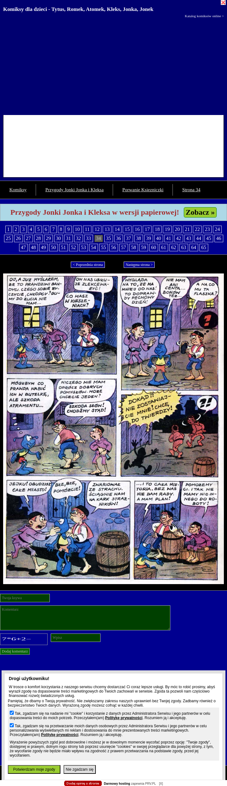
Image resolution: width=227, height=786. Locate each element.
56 (113, 247)
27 (28, 238)
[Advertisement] (113, 65)
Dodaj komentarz (15, 651)
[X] (161, 783)
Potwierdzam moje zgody (34, 769)
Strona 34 (191, 189)
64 (193, 247)
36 (118, 238)
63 (183, 247)
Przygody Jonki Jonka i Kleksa (74, 189)
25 (8, 238)
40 (158, 238)
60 (153, 247)
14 (117, 229)
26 (18, 238)
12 (97, 229)
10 (77, 229)
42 (178, 238)
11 (87, 229)
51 (63, 247)
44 (198, 238)
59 (143, 247)
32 (78, 238)
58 (133, 247)
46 (218, 238)
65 (203, 247)
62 (173, 247)
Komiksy (18, 189)
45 (208, 238)
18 (157, 229)
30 (58, 238)
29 (48, 238)
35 (108, 238)
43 (188, 238)
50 (53, 247)
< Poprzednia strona (88, 265)
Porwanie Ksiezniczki (142, 189)
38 (138, 238)
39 (148, 238)
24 (217, 229)
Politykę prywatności (123, 718)
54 (93, 247)
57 (123, 247)
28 (38, 238)
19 (167, 229)
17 (147, 229)
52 (73, 247)
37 (128, 238)
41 (168, 238)
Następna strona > (139, 265)
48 (33, 247)
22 (197, 229)
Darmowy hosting (117, 783)
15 (127, 229)
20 (177, 229)
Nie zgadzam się (80, 769)
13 (107, 229)
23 (207, 229)
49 (43, 247)
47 (23, 247)
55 (103, 247)
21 (187, 229)
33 (88, 238)
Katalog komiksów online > (204, 16)
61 (163, 247)
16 (137, 229)
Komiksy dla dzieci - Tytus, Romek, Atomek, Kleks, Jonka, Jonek (78, 9)
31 (68, 238)
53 (83, 247)
